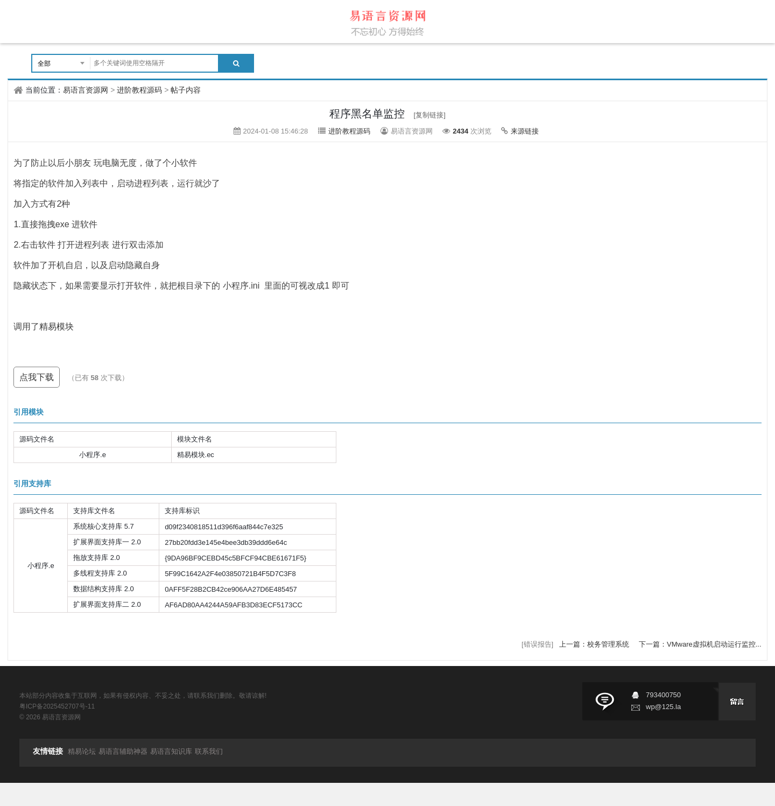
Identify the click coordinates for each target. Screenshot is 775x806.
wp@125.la (663, 707)
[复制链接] (430, 115)
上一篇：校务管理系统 (595, 644)
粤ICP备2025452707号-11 (57, 706)
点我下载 (36, 377)
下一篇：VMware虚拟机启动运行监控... (700, 644)
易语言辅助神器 (122, 751)
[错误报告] (537, 644)
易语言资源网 (85, 90)
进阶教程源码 (139, 90)
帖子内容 (186, 90)
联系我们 (209, 751)
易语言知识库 (171, 751)
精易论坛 (82, 751)
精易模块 (56, 326)
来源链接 (525, 131)
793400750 (663, 695)
